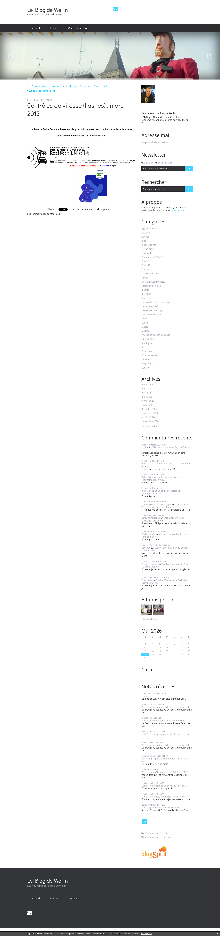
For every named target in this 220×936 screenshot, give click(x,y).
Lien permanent (82, 209)
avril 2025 (146, 392)
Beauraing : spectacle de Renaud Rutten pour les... (165, 760)
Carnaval (146, 253)
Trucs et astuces (150, 355)
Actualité (146, 232)
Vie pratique (147, 363)
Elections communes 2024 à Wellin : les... (165, 449)
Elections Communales (153, 281)
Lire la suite (178, 210)
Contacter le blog (77, 28)
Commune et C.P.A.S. (152, 257)
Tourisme (146, 351)
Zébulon (145, 367)
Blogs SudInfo (148, 245)
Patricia (145, 463)
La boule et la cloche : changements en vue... (166, 465)
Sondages (146, 343)
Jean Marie (147, 490)
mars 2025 (146, 396)
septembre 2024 (150, 421)
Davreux (145, 547)
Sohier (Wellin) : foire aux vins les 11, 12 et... (164, 785)
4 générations (148, 228)
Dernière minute (150, 273)
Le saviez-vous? (149, 306)
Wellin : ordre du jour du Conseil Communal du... (164, 549)
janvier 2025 (147, 405)
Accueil (36, 28)
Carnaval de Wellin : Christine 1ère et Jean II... (164, 506)
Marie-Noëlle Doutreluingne (156, 504)
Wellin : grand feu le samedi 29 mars (160, 807)
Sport (144, 347)
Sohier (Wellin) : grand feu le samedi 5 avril (163, 796)
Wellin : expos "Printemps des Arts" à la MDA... (165, 772)
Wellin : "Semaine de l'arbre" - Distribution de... (166, 565)
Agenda (145, 236)
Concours (146, 261)
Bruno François (149, 564)
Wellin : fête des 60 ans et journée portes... (163, 720)
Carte (147, 669)
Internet (145, 298)
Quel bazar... (147, 339)
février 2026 (147, 384)
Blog (143, 241)
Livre (144, 318)
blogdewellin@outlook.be (154, 142)
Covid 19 (145, 265)
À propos (73, 898)
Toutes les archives (150, 426)
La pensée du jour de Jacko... (156, 302)
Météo (144, 326)
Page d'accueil (100, 86)
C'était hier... (147, 249)
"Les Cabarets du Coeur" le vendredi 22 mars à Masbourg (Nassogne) (58, 86)
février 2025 (147, 401)
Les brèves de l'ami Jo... (153, 314)
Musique (146, 331)
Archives (54, 28)
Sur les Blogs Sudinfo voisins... (42, 90)
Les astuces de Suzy (151, 310)
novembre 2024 (149, 413)
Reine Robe (147, 477)
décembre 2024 (149, 409)
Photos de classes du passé (155, 335)
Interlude (146, 294)
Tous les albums (148, 619)
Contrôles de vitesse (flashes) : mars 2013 (75, 109)
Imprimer (103, 209)
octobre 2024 (148, 417)
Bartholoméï (148, 534)
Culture (145, 269)
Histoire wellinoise (151, 286)
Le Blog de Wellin (47, 9)
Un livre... (146, 359)
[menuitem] (36, 28)
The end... (146, 696)
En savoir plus (146, 933)
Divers (144, 277)
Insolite (145, 290)
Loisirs (144, 322)
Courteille (146, 580)
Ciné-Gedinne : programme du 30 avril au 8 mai (166, 734)
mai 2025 (146, 388)
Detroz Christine (150, 517)
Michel (144, 447)
